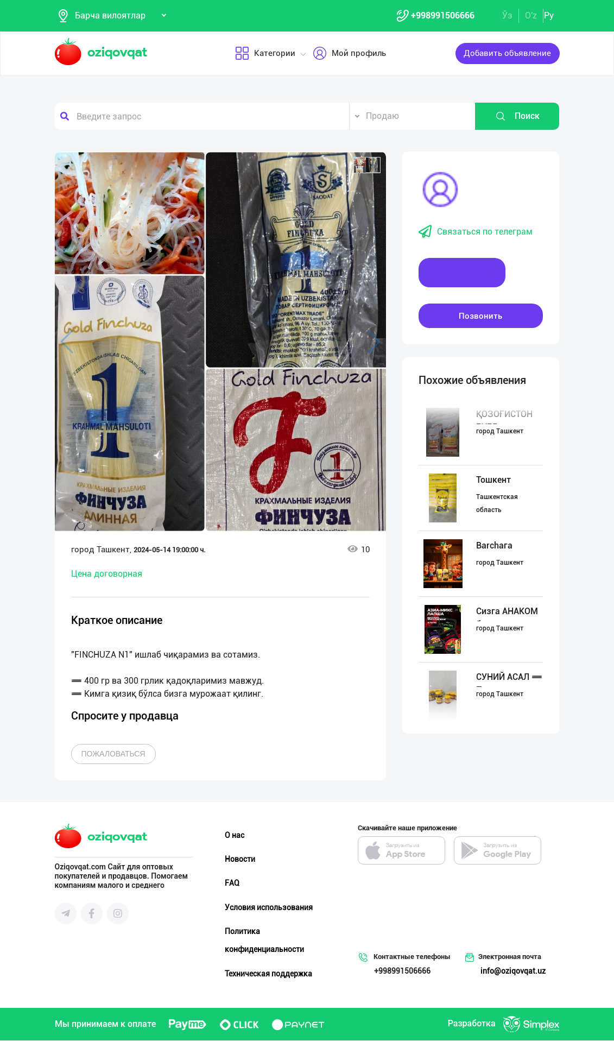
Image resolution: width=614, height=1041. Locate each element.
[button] (367, 165)
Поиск (517, 116)
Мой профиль (349, 54)
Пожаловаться (113, 754)
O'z (531, 15)
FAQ (232, 883)
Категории (264, 54)
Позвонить (480, 316)
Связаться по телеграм (476, 232)
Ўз (507, 15)
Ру (549, 15)
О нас (234, 835)
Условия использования (269, 907)
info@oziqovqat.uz (513, 971)
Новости (240, 859)
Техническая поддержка (268, 973)
